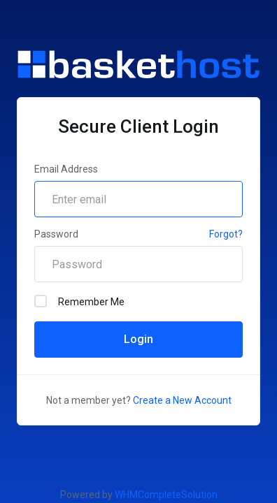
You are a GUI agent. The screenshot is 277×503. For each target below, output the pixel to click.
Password (56, 234)
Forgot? (226, 234)
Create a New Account (182, 400)
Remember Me (79, 301)
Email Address (66, 169)
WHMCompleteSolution (166, 494)
